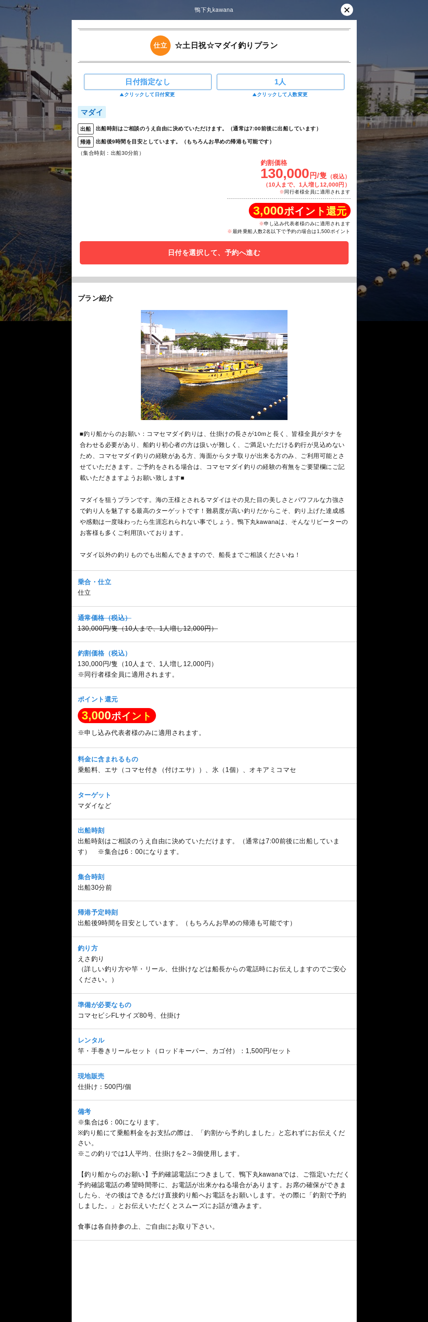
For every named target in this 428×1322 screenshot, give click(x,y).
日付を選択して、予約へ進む (214, 253)
